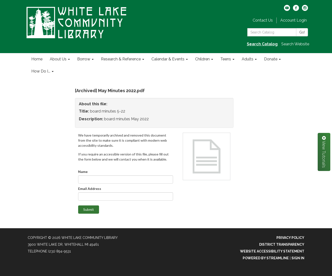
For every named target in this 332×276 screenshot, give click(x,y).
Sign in (297, 258)
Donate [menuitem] (270, 59)
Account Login (293, 20)
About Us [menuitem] (58, 59)
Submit (88, 209)
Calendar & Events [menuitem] (167, 59)
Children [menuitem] (202, 59)
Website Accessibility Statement (272, 251)
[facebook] (296, 9)
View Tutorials (324, 152)
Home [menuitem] (36, 59)
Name (83, 172)
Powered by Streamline (266, 258)
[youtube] (287, 9)
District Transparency (281, 244)
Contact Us (263, 20)
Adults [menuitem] (247, 59)
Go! (302, 32)
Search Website (295, 44)
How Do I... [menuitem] (40, 71)
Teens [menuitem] (225, 59)
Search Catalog (262, 44)
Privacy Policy (290, 238)
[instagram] (305, 9)
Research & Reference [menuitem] (121, 59)
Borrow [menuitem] (83, 59)
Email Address (89, 189)
